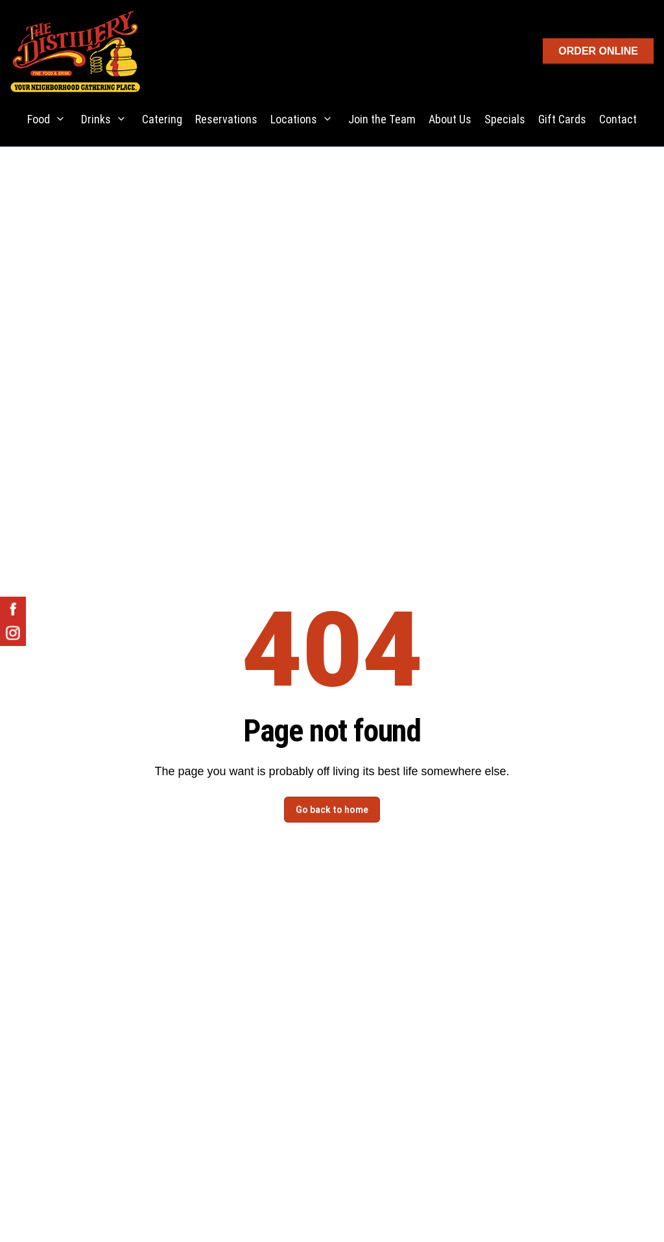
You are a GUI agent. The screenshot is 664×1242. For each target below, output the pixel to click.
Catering (162, 119)
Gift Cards (562, 119)
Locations (293, 119)
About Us (450, 119)
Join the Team (382, 119)
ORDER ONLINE (598, 50)
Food (38, 119)
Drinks (96, 119)
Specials (504, 119)
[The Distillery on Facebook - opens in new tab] (13, 609)
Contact (618, 119)
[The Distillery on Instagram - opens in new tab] (13, 633)
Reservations (226, 119)
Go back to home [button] (332, 809)
